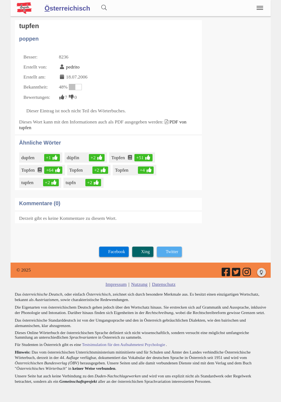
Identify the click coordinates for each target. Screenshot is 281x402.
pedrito (73, 67)
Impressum (116, 284)
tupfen (27, 182)
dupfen (28, 157)
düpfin (73, 157)
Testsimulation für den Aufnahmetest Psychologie (123, 344)
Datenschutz (164, 284)
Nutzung (139, 284)
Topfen (118, 157)
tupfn (71, 182)
